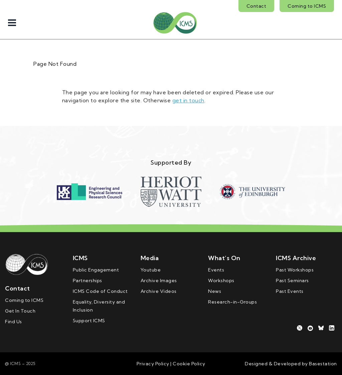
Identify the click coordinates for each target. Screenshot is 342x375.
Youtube (151, 270)
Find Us (13, 322)
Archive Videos (159, 291)
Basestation (323, 364)
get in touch (188, 99)
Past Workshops (295, 270)
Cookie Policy (188, 364)
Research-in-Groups (232, 302)
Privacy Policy (153, 364)
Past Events (290, 291)
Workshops (221, 280)
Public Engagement (96, 270)
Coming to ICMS (307, 6)
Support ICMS (89, 321)
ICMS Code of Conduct (100, 291)
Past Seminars (292, 280)
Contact (256, 6)
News (214, 291)
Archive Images (159, 280)
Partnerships (87, 280)
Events (216, 270)
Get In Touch (20, 311)
